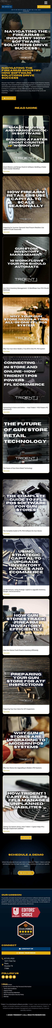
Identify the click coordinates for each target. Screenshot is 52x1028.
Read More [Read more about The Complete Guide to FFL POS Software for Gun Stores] (6, 535)
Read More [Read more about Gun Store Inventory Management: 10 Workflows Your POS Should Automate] (6, 294)
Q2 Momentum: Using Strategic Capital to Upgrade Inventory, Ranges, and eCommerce (24, 592)
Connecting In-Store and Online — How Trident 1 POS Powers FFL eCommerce (25, 410)
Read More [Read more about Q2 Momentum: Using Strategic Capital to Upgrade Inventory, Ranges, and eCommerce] (6, 595)
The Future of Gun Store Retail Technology (17, 470)
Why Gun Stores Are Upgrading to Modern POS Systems (22, 769)
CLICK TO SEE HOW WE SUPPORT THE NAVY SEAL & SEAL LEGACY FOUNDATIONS (26, 12)
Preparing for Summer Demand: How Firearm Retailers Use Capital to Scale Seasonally (23, 230)
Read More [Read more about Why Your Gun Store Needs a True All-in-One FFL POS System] (6, 353)
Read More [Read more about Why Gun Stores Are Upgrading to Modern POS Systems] (6, 772)
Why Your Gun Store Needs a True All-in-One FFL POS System (24, 350)
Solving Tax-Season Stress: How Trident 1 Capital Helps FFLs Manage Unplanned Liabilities (23, 829)
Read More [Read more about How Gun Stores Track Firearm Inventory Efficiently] (6, 654)
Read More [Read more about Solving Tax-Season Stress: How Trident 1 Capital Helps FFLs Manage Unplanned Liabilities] (6, 832)
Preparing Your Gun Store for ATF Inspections (19, 711)
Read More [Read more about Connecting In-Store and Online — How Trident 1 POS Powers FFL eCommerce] (6, 413)
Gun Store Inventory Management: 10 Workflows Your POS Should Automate (26, 291)
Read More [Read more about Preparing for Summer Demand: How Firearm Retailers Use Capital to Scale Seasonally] (6, 233)
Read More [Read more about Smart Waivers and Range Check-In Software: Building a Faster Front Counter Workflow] (6, 173)
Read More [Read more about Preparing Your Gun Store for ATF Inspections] (6, 713)
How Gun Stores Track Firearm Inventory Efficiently (20, 652)
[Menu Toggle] (45, 3)
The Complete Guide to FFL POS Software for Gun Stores (22, 532)
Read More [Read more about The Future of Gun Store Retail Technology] (6, 472)
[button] (26, 839)
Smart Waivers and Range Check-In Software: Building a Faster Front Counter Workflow (24, 169)
